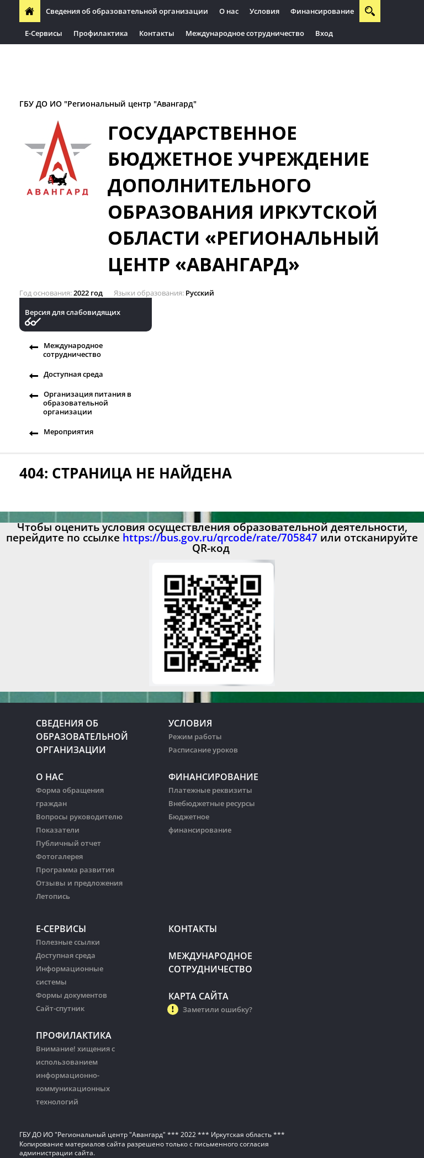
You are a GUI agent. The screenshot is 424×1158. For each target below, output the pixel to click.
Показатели (58, 830)
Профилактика (100, 33)
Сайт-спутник (60, 1008)
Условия (264, 11)
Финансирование (322, 11)
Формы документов (71, 995)
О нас (229, 11)
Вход (324, 33)
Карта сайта (198, 996)
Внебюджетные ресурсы (211, 803)
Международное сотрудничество (245, 33)
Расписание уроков (203, 750)
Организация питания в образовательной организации (87, 403)
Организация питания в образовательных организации (128, 55)
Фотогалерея (59, 856)
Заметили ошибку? (217, 1009)
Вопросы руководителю (79, 817)
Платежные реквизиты (210, 790)
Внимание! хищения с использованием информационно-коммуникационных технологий (75, 1075)
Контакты (156, 33)
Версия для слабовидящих (72, 312)
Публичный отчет (68, 843)
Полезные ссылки (68, 942)
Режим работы (195, 736)
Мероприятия (68, 431)
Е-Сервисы (43, 33)
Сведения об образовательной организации (127, 11)
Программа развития (75, 870)
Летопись (53, 896)
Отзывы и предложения (79, 883)
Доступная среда (73, 374)
